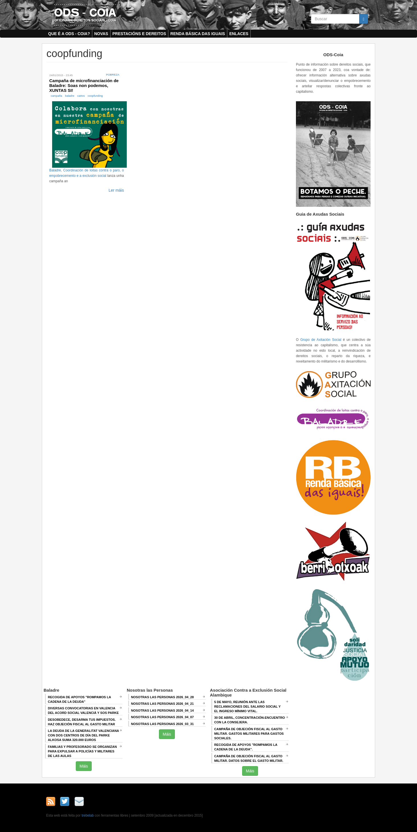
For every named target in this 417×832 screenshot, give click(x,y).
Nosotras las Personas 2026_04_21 (162, 703)
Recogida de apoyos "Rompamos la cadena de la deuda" (79, 699)
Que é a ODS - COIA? (69, 33)
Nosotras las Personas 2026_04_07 (162, 717)
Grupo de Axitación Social (320, 340)
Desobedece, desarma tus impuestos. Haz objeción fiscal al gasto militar (82, 722)
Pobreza (112, 74)
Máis (83, 766)
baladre (69, 95)
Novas (101, 33)
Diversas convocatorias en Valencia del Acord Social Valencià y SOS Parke (83, 710)
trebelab (87, 815)
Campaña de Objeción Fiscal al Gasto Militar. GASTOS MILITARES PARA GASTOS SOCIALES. (249, 733)
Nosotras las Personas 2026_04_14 (162, 710)
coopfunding (95, 95)
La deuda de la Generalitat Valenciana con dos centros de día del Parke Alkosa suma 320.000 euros (83, 735)
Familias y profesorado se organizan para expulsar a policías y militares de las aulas (82, 751)
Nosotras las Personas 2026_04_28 (162, 697)
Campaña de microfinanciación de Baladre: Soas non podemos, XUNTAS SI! (83, 85)
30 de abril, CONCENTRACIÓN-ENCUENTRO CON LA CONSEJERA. (249, 720)
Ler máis (116, 190)
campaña (56, 95)
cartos (81, 95)
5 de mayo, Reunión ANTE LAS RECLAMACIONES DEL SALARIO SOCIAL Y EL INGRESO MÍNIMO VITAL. (247, 706)
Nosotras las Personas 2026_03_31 (162, 724)
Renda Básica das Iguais (197, 33)
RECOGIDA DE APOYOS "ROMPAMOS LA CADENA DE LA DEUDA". (245, 747)
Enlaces (238, 33)
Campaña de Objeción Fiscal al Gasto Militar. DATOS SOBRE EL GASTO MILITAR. (248, 758)
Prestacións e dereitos (139, 33)
